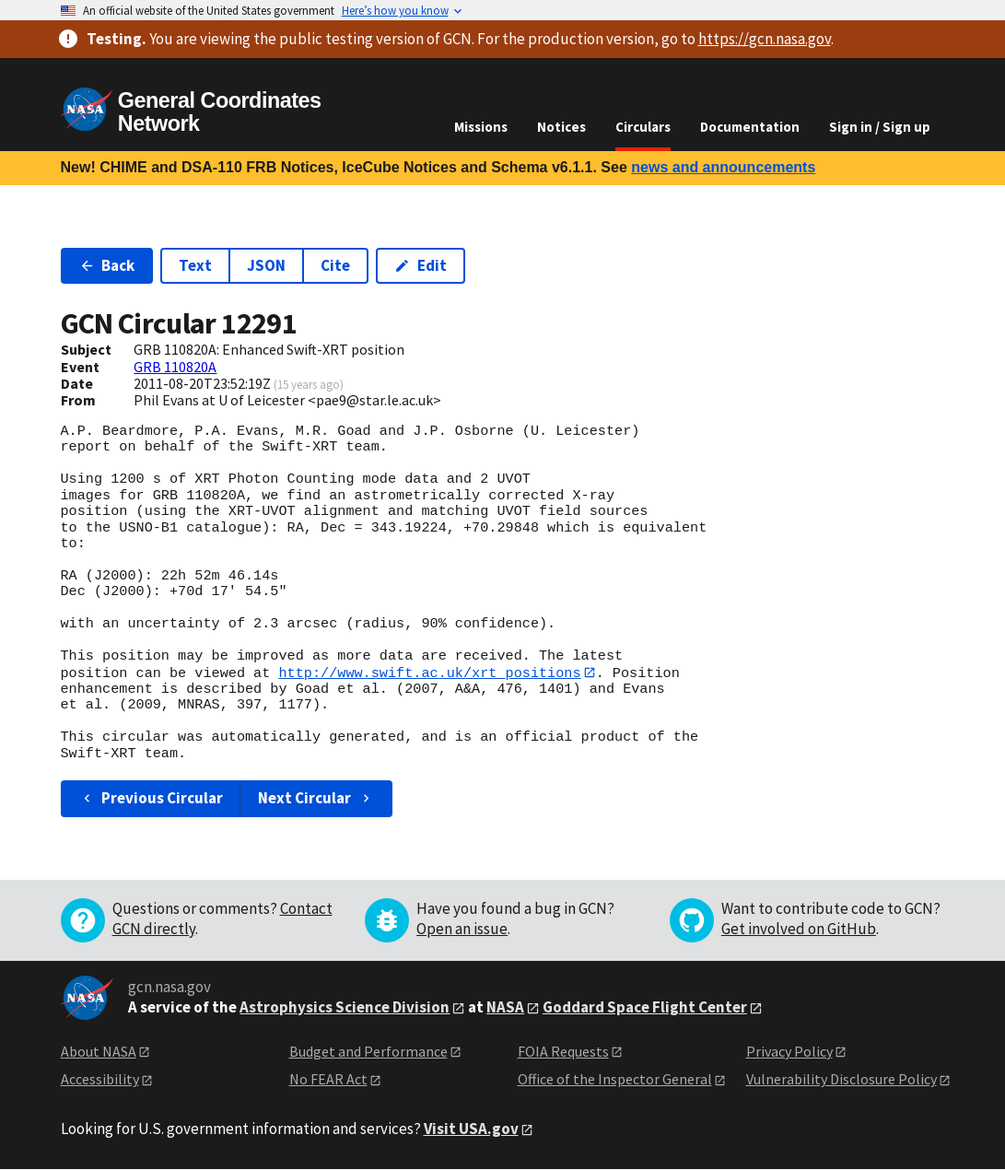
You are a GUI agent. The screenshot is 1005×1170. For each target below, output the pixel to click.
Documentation (750, 126)
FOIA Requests (563, 1051)
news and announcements (723, 167)
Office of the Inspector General (615, 1080)
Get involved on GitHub (798, 928)
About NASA (98, 1051)
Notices (561, 126)
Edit (420, 265)
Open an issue (462, 928)
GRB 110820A (175, 366)
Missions (481, 126)
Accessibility (100, 1080)
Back (107, 265)
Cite (335, 265)
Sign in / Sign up (879, 126)
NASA (505, 1007)
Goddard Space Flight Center (645, 1007)
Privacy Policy (789, 1051)
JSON (266, 265)
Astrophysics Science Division (345, 1007)
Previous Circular (151, 799)
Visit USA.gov (471, 1128)
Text (195, 265)
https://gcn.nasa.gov (764, 39)
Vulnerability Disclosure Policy (841, 1080)
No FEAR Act (328, 1080)
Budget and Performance (368, 1051)
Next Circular (316, 799)
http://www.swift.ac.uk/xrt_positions (429, 672)
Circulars (643, 126)
